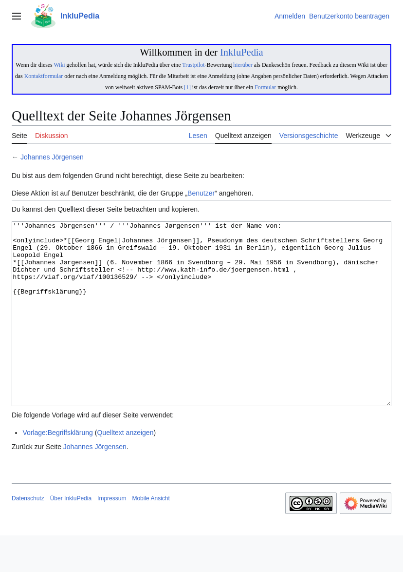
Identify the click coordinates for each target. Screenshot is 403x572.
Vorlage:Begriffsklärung (57, 469)
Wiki (59, 64)
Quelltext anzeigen (125, 469)
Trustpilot (193, 64)
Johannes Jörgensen (52, 157)
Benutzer (201, 193)
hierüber (242, 64)
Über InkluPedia (71, 535)
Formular (265, 87)
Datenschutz (28, 535)
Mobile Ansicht (150, 535)
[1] (187, 87)
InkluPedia (241, 52)
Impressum (111, 535)
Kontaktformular (43, 76)
